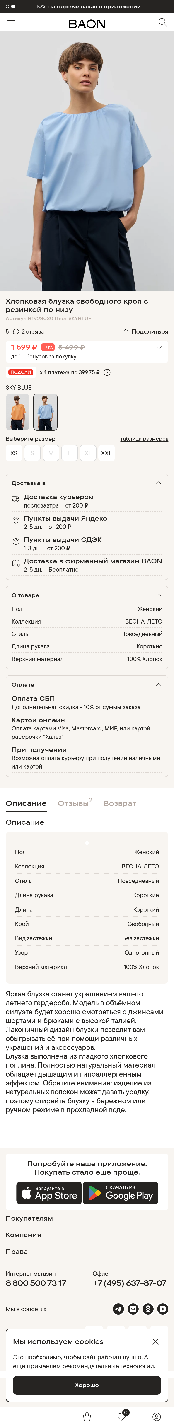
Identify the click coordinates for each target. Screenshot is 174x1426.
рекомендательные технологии (108, 1366)
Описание (26, 803)
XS (13, 453)
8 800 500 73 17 (36, 1283)
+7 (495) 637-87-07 (129, 1283)
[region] (86, 1056)
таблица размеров (144, 438)
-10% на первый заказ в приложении (87, 6)
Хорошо (87, 1384)
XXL (106, 453)
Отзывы (75, 801)
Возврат (120, 803)
